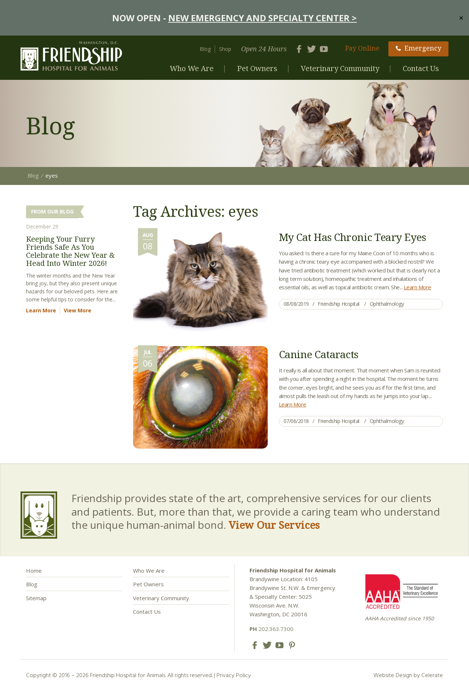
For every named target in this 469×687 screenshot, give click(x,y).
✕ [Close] (461, 18)
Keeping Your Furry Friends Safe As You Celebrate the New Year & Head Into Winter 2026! (70, 251)
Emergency (418, 48)
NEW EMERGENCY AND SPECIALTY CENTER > (262, 18)
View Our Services (274, 525)
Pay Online (362, 48)
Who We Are (192, 68)
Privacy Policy (234, 675)
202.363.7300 (271, 628)
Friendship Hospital (338, 303)
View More (77, 310)
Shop (225, 48)
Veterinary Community (340, 68)
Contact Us (421, 68)
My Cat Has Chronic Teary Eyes (352, 237)
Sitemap (36, 598)
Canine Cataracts (318, 354)
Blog (205, 48)
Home (34, 570)
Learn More (417, 287)
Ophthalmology (387, 303)
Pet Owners (257, 68)
